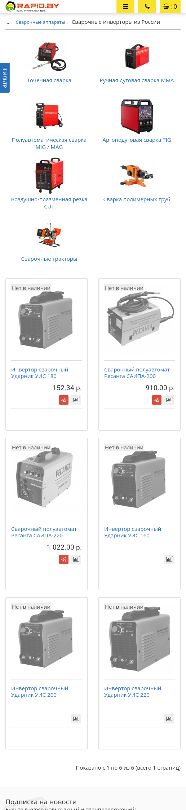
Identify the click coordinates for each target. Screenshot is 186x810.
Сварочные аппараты (40, 22)
